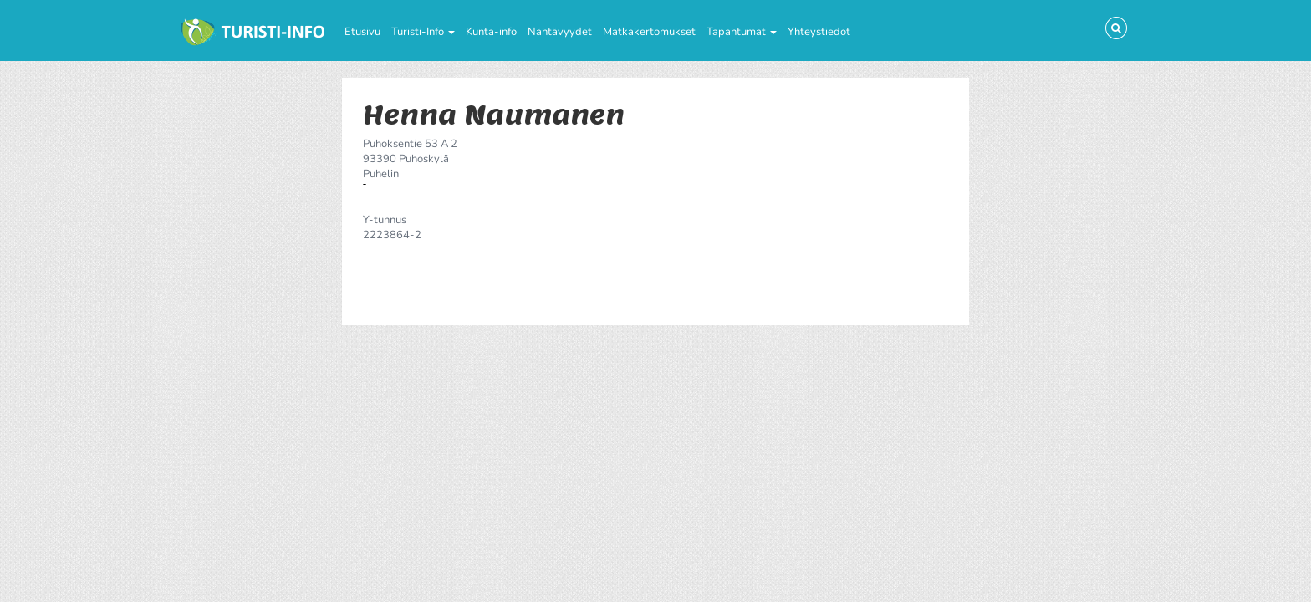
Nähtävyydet (560, 31)
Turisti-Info (423, 31)
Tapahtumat (742, 31)
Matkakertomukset (649, 31)
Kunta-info (491, 31)
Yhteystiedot (819, 31)
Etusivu (362, 31)
